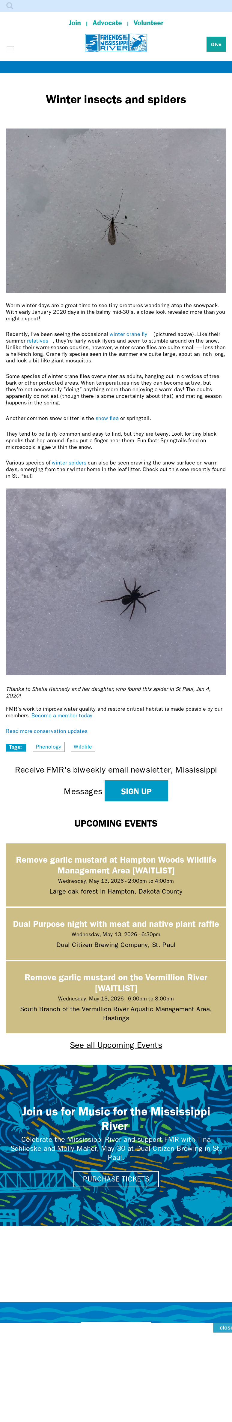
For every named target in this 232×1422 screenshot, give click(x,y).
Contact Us (116, 1329)
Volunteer (148, 22)
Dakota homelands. (146, 1407)
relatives (40, 341)
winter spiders (69, 463)
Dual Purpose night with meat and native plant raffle (116, 923)
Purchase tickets (116, 1179)
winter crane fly (131, 334)
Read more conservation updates (47, 731)
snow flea (107, 418)
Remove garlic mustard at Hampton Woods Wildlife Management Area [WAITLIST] (116, 864)
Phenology (48, 747)
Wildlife (83, 747)
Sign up (136, 791)
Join (75, 22)
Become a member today (61, 716)
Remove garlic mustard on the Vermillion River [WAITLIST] (116, 982)
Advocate (107, 22)
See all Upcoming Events (116, 1045)
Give (216, 44)
